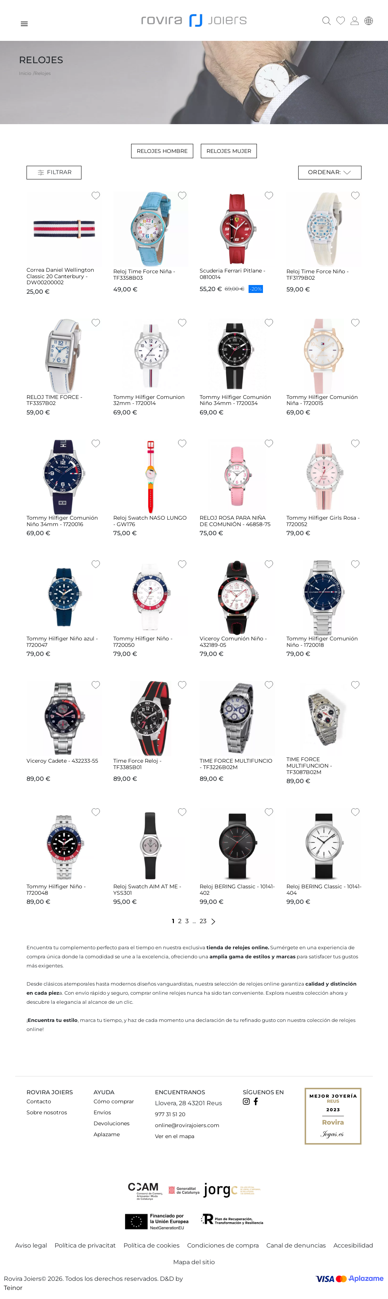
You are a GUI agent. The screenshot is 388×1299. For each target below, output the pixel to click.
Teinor (13, 1287)
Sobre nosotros (47, 1112)
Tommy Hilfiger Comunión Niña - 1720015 (322, 400)
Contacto (39, 1101)
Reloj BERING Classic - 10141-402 (237, 889)
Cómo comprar (114, 1101)
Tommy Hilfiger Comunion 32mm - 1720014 (149, 400)
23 (203, 921)
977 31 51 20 (170, 1114)
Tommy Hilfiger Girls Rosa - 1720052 (323, 521)
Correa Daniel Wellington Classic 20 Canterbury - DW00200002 (60, 276)
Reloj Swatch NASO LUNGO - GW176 (150, 521)
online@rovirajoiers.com (187, 1125)
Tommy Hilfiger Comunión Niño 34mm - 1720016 (62, 521)
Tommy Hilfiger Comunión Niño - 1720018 (322, 641)
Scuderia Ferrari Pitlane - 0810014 (232, 273)
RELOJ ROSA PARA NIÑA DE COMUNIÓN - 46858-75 (235, 521)
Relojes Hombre (162, 151)
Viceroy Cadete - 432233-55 (62, 760)
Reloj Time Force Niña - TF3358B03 (144, 274)
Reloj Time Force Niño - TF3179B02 (317, 274)
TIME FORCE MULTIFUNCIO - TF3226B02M (236, 764)
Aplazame (107, 1134)
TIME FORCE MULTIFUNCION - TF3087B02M (309, 766)
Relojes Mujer (229, 151)
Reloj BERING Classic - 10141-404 (323, 889)
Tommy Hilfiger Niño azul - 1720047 (62, 641)
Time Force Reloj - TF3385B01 (137, 764)
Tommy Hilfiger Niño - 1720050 (142, 641)
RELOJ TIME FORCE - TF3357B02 (54, 400)
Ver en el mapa (174, 1136)
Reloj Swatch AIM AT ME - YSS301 (147, 889)
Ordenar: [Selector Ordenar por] (330, 172)
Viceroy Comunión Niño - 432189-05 (233, 641)
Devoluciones (112, 1123)
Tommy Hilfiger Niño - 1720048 (56, 889)
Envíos (102, 1112)
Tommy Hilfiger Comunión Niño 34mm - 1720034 (235, 400)
